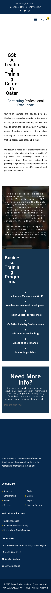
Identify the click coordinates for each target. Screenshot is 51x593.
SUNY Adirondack (12, 521)
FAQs (29, 491)
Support (30, 500)
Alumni (7, 500)
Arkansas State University (16, 525)
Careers (7, 505)
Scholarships (10, 496)
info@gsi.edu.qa (26, 3)
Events (30, 496)
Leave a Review (34, 505)
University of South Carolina (17, 530)
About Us (8, 491)
